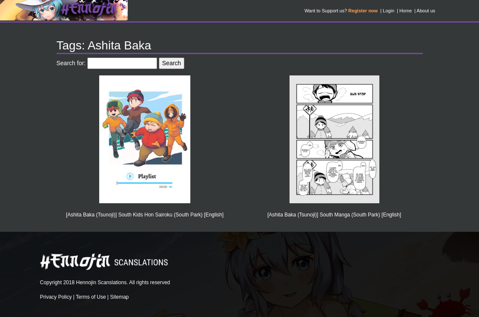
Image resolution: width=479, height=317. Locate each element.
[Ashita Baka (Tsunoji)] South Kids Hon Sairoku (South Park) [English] (145, 215)
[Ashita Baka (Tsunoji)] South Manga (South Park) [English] (334, 215)
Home (405, 10)
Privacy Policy (56, 297)
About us (426, 10)
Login (388, 10)
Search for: (71, 63)
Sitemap (119, 297)
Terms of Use (91, 297)
